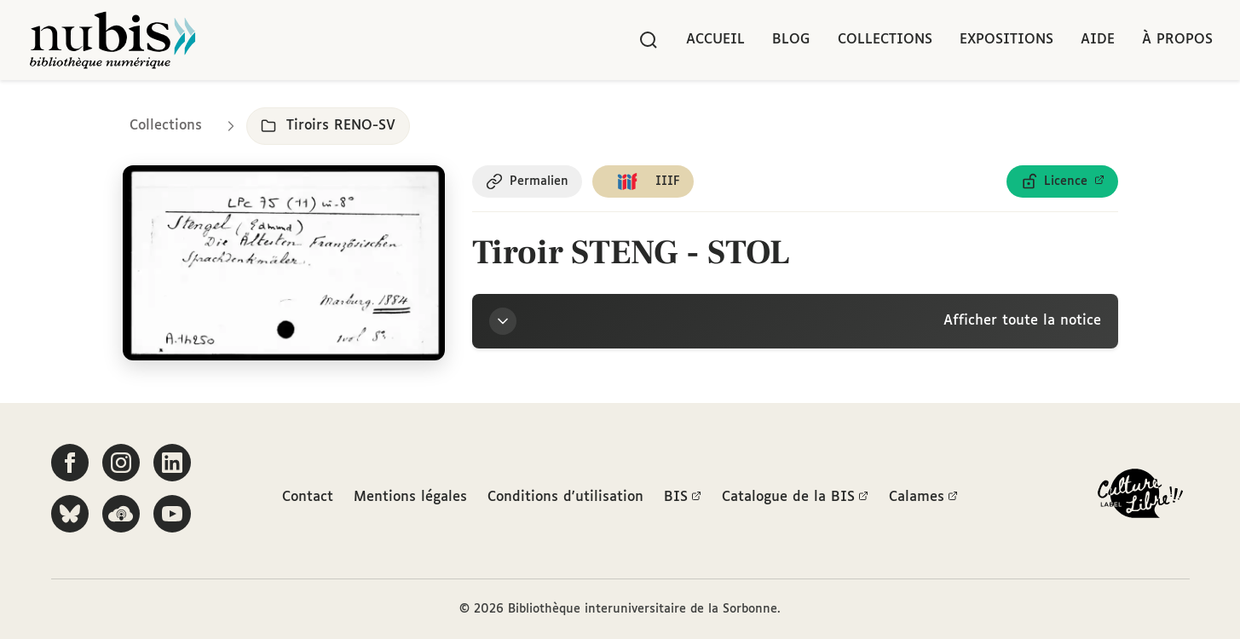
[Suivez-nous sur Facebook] (70, 462)
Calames (923, 497)
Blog (791, 39)
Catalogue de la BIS (795, 497)
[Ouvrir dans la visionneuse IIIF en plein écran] (284, 262)
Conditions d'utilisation (565, 497)
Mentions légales (410, 497)
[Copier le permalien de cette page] (527, 181)
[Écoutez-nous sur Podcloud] (121, 513)
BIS (682, 497)
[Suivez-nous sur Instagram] (121, 462)
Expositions (1006, 39)
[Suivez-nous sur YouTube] (172, 513)
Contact (307, 497)
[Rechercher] (648, 40)
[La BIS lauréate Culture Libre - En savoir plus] (1140, 497)
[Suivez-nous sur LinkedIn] (172, 462)
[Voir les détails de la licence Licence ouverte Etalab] (1062, 181)
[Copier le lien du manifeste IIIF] (643, 181)
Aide (1098, 39)
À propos (1177, 39)
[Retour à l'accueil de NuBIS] (112, 40)
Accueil (715, 39)
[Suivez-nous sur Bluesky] (70, 513)
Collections (885, 39)
